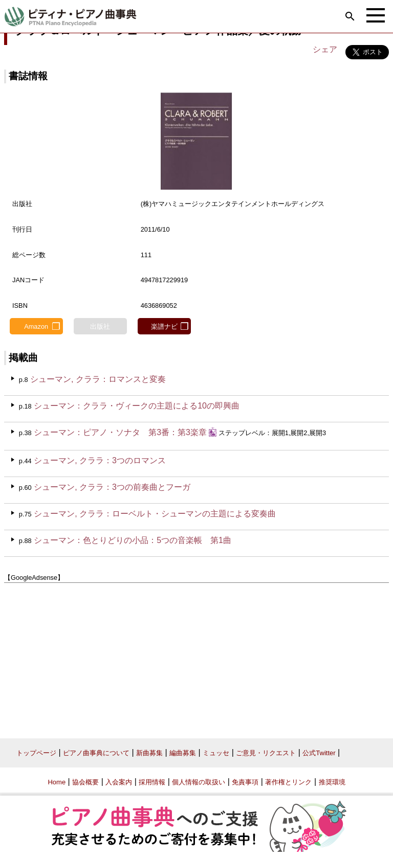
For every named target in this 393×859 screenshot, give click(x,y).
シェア (325, 49)
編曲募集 (182, 753)
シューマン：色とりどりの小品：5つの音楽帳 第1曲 (132, 540)
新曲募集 (149, 753)
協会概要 (85, 782)
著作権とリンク (288, 782)
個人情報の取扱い (198, 782)
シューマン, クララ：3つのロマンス (100, 460)
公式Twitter (318, 753)
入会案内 (118, 782)
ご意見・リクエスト (266, 753)
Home (57, 782)
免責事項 (245, 782)
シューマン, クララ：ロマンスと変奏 (98, 379)
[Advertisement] (196, 657)
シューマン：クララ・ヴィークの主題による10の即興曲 (136, 405)
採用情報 (152, 782)
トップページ (36, 753)
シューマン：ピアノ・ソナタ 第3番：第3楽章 (120, 432)
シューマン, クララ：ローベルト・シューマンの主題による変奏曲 (155, 513)
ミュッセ (216, 753)
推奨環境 (332, 782)
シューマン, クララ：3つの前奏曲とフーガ (112, 487)
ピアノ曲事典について (96, 753)
